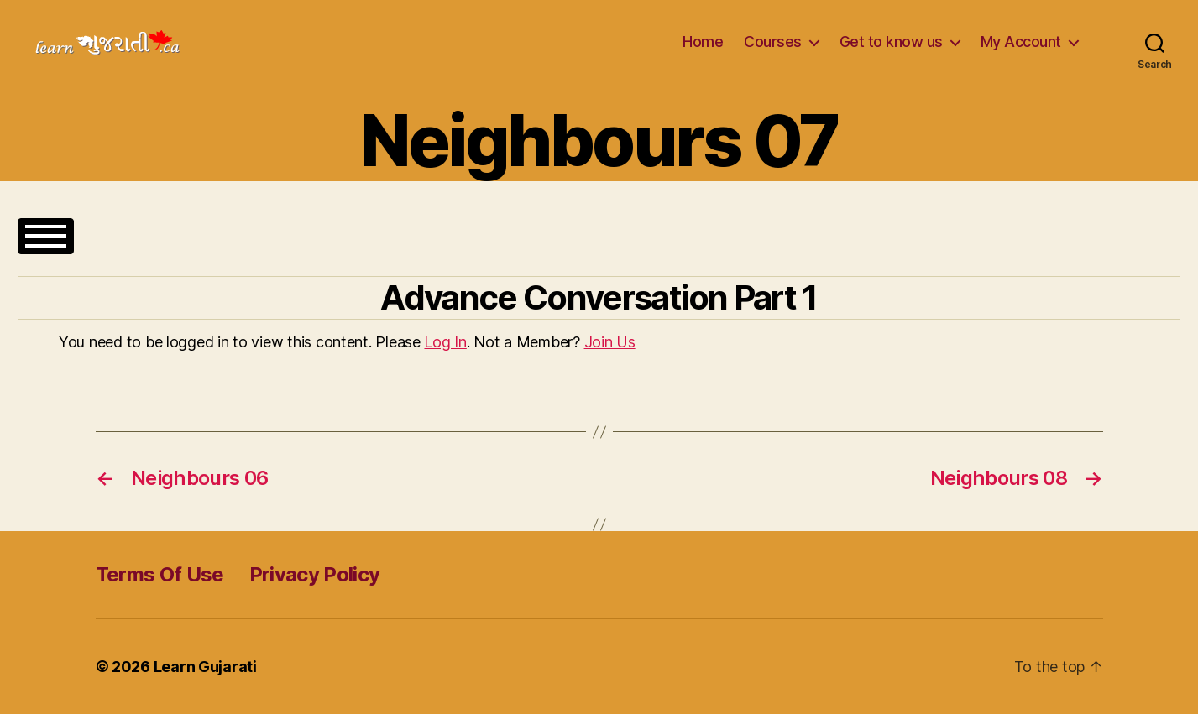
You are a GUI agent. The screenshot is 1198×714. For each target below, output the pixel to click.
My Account (1021, 41)
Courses (773, 41)
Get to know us (891, 41)
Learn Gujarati (205, 666)
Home (703, 41)
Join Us (610, 342)
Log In (445, 342)
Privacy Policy (314, 574)
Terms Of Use (160, 574)
